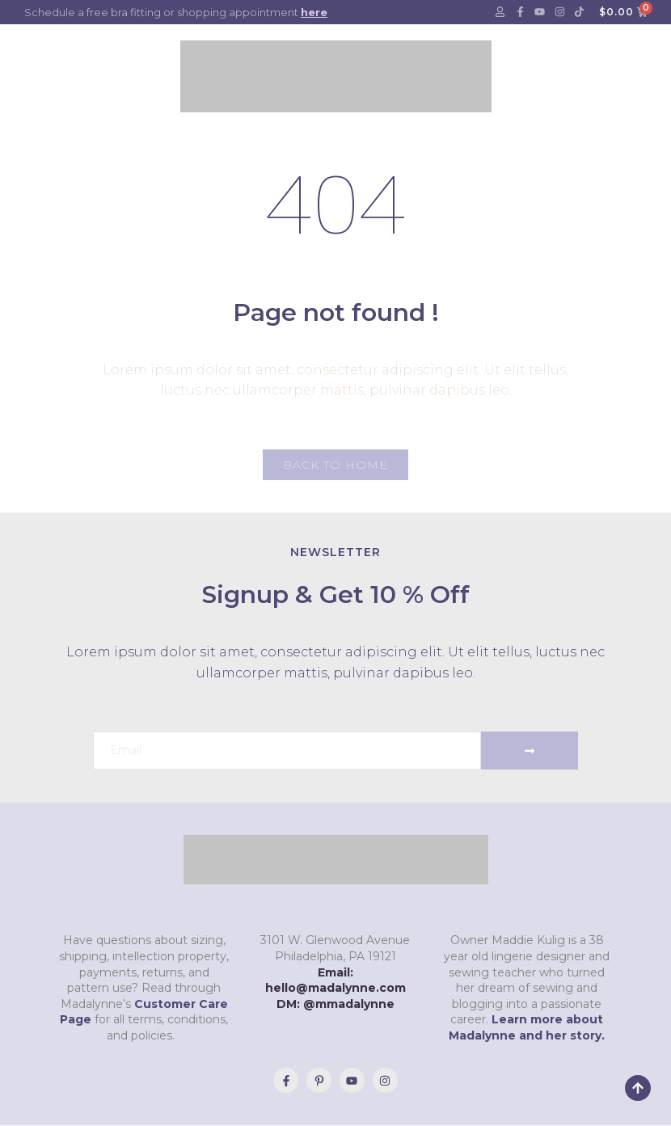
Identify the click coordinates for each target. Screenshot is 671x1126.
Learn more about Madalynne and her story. (527, 1028)
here (314, 12)
